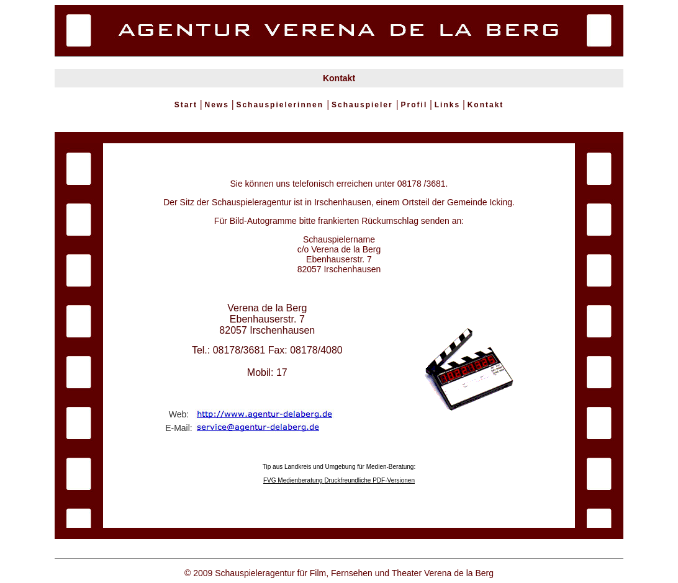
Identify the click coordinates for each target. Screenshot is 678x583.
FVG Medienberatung (293, 480)
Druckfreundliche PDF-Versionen (369, 480)
